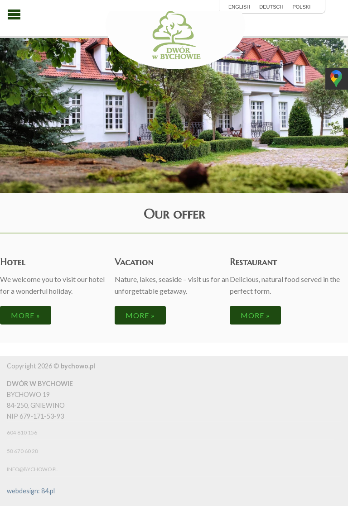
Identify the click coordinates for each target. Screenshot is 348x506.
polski (301, 7)
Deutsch (271, 7)
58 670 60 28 (22, 451)
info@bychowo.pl (32, 469)
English (239, 7)
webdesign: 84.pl (31, 491)
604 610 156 (22, 432)
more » (25, 315)
